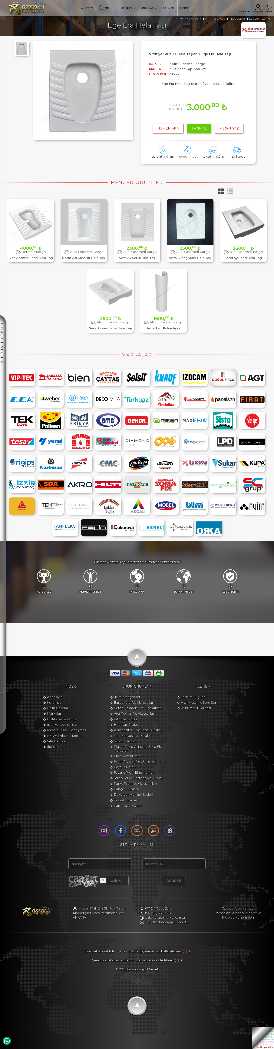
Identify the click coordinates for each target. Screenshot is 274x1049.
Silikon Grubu (125, 741)
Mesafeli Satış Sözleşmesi (67, 730)
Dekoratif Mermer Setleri (133, 794)
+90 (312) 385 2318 (158, 913)
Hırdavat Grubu (126, 724)
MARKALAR (148, 8)
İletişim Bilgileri (193, 697)
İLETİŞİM (186, 8)
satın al (199, 128)
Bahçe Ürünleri (126, 789)
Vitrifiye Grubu (125, 719)
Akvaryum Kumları (128, 756)
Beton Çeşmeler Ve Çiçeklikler (137, 708)
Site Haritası (56, 741)
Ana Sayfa (54, 697)
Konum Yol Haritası (196, 708)
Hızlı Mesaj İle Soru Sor (198, 702)
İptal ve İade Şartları (62, 724)
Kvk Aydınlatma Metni (64, 736)
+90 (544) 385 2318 (158, 908)
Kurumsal (54, 702)
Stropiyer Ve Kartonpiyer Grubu (138, 778)
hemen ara (168, 128)
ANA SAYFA (87, 8)
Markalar (54, 713)
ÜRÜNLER (128, 8)
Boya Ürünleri (125, 767)
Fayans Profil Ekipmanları (134, 772)
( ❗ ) (186, 951)
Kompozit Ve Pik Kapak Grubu (137, 730)
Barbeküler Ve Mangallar (133, 702)
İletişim (53, 747)
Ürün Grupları (58, 708)
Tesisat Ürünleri (126, 800)
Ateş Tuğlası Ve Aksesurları (134, 713)
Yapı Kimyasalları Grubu (132, 736)
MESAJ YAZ (229, 128)
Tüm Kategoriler (127, 697)
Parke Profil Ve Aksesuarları (135, 783)
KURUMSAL (168, 8)
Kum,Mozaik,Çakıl (127, 806)
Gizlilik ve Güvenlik (62, 719)
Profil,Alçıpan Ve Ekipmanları (137, 761)
